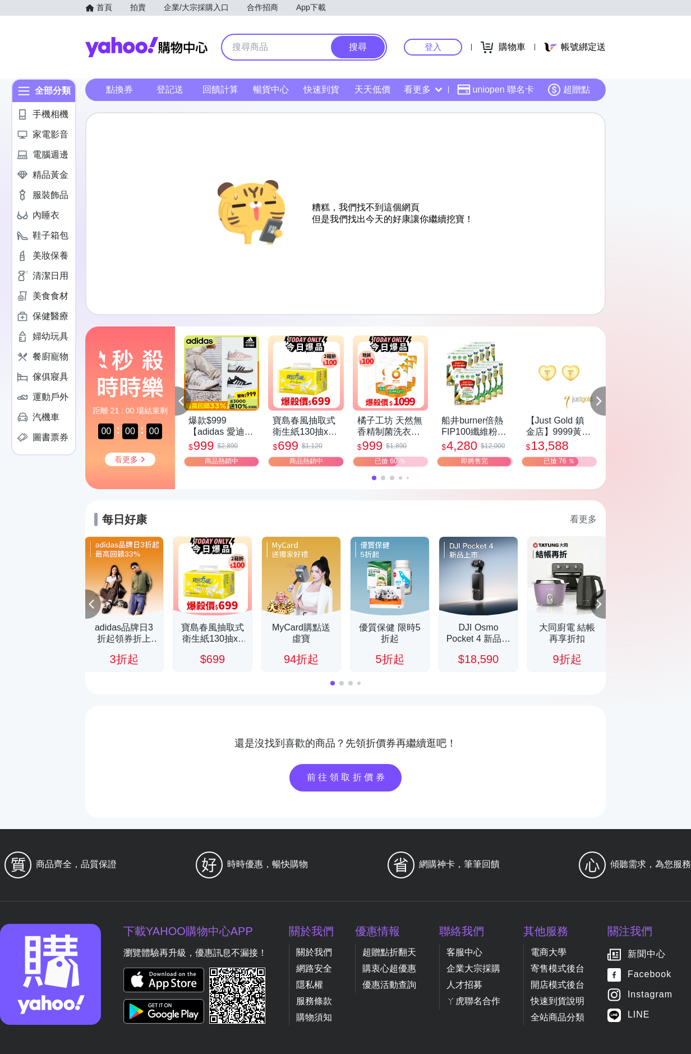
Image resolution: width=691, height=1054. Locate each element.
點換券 (119, 89)
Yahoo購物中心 (146, 47)
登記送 (169, 89)
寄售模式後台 (557, 968)
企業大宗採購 (473, 968)
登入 (433, 47)
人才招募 (464, 984)
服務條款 (314, 1001)
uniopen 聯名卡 (495, 89)
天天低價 (372, 89)
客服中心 (464, 952)
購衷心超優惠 (389, 968)
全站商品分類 (557, 1017)
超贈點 (568, 89)
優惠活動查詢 (389, 984)
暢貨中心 (271, 89)
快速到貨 (321, 89)
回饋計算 (220, 89)
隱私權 (309, 984)
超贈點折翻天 (389, 952)
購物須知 (314, 1017)
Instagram (650, 995)
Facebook (649, 974)
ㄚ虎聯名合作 (473, 1001)
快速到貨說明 (557, 1001)
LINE (639, 1015)
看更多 (423, 89)
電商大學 (548, 952)
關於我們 (314, 952)
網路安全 (314, 968)
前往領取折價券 (347, 777)
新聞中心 (647, 954)
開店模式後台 (557, 984)
